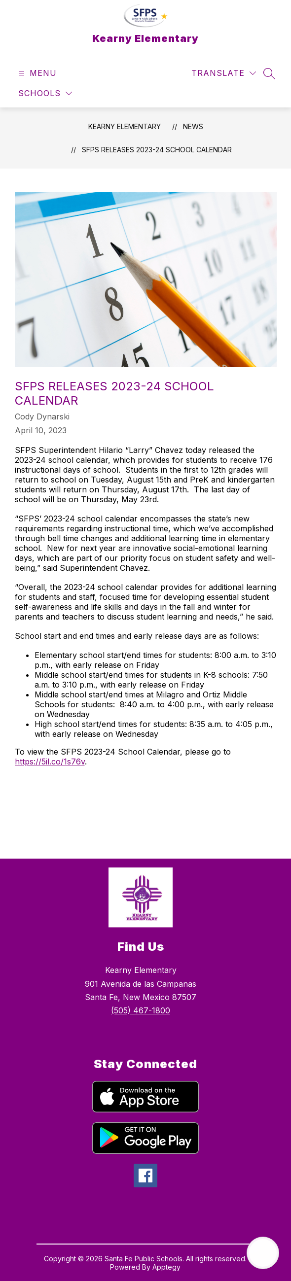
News (193, 126)
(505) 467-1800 (140, 1010)
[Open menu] (36, 73)
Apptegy (166, 1267)
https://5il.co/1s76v (50, 761)
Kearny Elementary (124, 126)
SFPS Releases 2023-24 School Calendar (157, 149)
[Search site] (269, 73)
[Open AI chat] (263, 1253)
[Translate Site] (223, 73)
